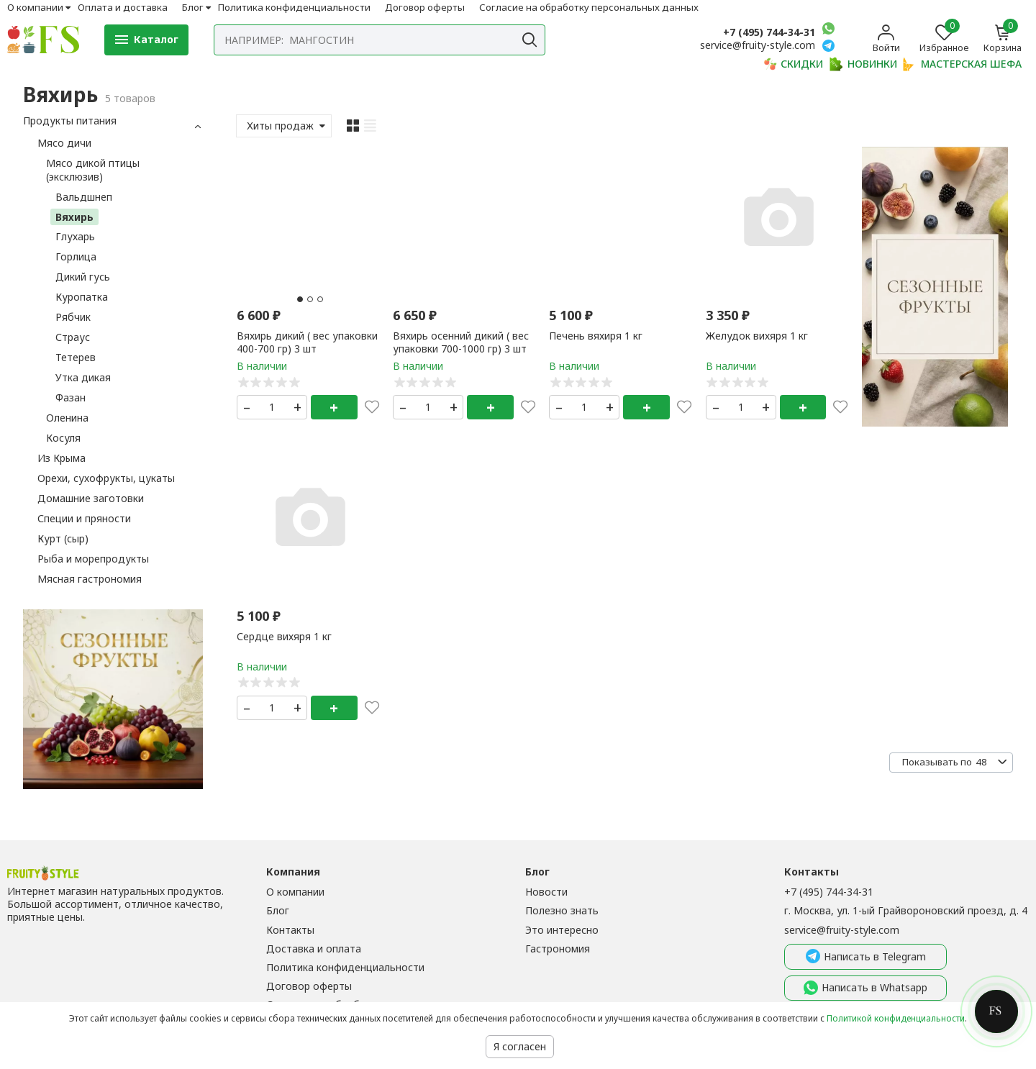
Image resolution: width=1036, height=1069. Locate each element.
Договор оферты (425, 7)
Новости (546, 892)
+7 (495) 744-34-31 (769, 32)
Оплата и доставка (123, 7)
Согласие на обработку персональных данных (589, 7)
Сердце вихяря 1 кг (284, 636)
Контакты (290, 930)
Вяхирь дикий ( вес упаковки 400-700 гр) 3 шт (307, 342)
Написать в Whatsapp (865, 988)
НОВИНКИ (863, 64)
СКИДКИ (793, 64)
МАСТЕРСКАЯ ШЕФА (962, 64)
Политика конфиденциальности (294, 7)
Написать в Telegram (866, 957)
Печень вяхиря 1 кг (595, 335)
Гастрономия (557, 948)
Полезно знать (562, 910)
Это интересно (562, 930)
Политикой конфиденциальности (896, 1018)
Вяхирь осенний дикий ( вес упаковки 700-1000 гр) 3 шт (461, 342)
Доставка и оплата (313, 948)
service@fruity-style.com (841, 930)
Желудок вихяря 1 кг (757, 335)
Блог (193, 7)
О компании (35, 7)
